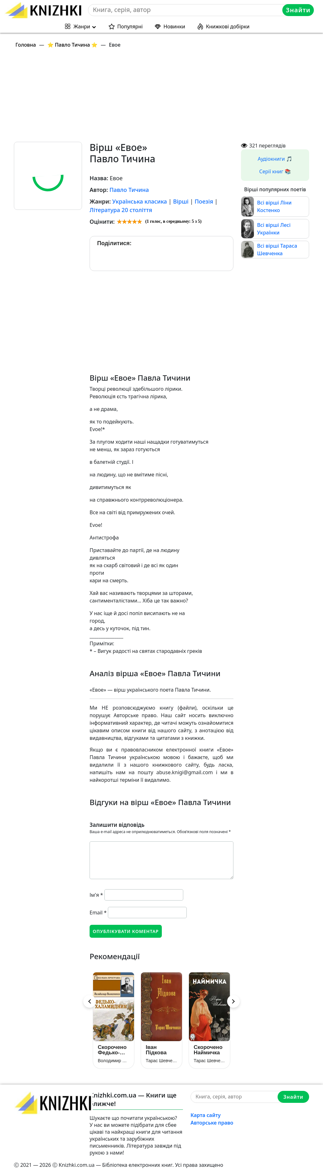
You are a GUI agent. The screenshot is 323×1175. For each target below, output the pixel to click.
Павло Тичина (129, 189)
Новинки (174, 26)
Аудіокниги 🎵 (275, 158)
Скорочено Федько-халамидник (113, 1050)
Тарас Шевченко (161, 1060)
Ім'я (96, 894)
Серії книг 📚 (275, 171)
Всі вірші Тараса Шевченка (277, 249)
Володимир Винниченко (113, 1060)
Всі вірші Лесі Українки (274, 229)
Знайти (298, 10)
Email (98, 912)
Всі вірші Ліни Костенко (274, 206)
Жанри (81, 26)
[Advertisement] (165, 98)
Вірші (181, 201)
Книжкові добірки (228, 26)
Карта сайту (206, 1115)
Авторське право (212, 1122)
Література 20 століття (121, 210)
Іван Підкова (156, 1050)
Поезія (204, 201)
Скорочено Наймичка (208, 1050)
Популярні (130, 26)
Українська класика (139, 201)
